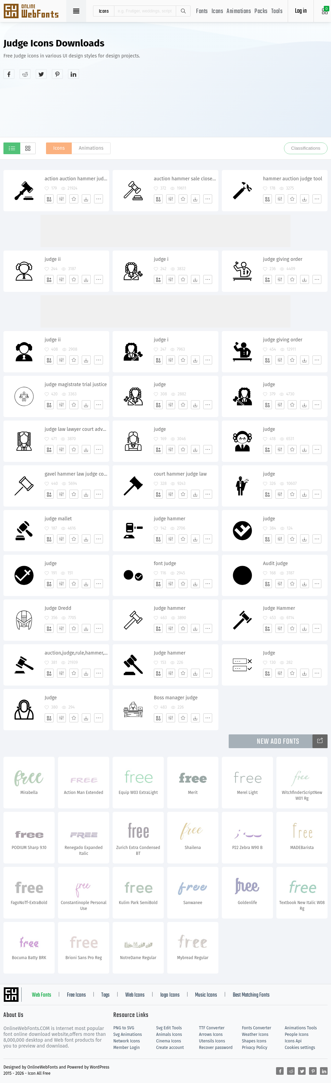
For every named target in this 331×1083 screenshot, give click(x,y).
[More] (98, 198)
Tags (105, 995)
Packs (261, 12)
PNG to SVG (123, 1028)
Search (183, 11)
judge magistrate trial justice (76, 384)
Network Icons (126, 1041)
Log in (301, 11)
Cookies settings (300, 1047)
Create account (170, 1047)
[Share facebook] (8, 74)
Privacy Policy (254, 1047)
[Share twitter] (41, 74)
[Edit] (61, 198)
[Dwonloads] (86, 198)
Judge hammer (169, 608)
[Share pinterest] (57, 74)
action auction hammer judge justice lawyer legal (77, 179)
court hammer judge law (180, 474)
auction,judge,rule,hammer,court (77, 653)
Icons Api (293, 1041)
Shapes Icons (254, 1041)
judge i (161, 259)
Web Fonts (41, 995)
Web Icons (135, 995)
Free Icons (76, 995)
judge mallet (58, 519)
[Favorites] (73, 198)
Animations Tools (301, 1028)
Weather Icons (255, 1034)
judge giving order (283, 259)
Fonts (202, 12)
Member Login (126, 1047)
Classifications (305, 148)
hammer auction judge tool (292, 179)
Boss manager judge (176, 698)
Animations (239, 12)
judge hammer (169, 519)
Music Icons (206, 995)
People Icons (296, 1034)
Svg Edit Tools (169, 1028)
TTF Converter (212, 1028)
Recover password (216, 1047)
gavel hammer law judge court (77, 474)
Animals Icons (169, 1034)
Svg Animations (127, 1034)
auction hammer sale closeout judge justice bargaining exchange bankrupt (186, 179)
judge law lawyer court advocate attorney (77, 429)
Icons (218, 12)
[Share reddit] (25, 74)
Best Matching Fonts (251, 995)
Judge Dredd (58, 608)
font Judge (165, 563)
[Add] (49, 198)
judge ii (53, 259)
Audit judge (275, 563)
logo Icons (170, 995)
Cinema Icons (168, 1041)
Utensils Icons (212, 1041)
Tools (277, 12)
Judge (269, 653)
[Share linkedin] (73, 74)
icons (104, 11)
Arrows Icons (211, 1034)
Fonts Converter (256, 1028)
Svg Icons (34, 12)
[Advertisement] (270, 87)
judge (160, 384)
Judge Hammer (279, 608)
